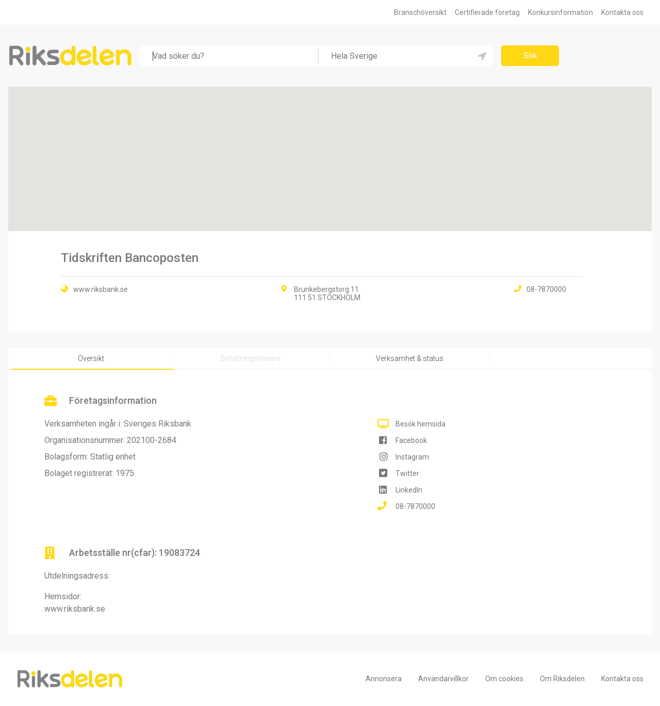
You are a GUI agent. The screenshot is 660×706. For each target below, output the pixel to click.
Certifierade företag (487, 12)
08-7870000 (415, 506)
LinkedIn (408, 490)
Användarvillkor (443, 679)
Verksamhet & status (409, 358)
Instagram (412, 457)
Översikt (91, 358)
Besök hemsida (420, 424)
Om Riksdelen (562, 679)
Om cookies (504, 679)
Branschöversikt (420, 12)
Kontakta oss (622, 12)
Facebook (411, 440)
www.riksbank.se (100, 289)
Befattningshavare (250, 358)
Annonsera (384, 679)
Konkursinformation (560, 12)
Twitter (407, 473)
